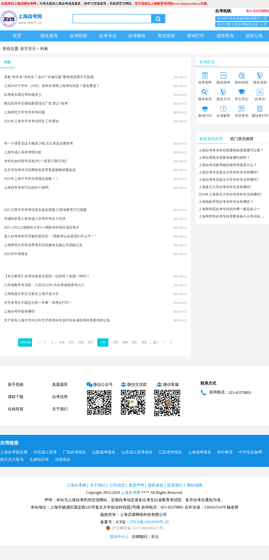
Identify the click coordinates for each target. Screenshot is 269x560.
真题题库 (60, 384)
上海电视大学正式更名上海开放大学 (31, 294)
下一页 (167, 342)
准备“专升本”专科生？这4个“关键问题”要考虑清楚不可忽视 (49, 77)
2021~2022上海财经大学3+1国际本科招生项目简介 (41, 227)
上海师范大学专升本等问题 (24, 112)
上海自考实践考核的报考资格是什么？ (228, 165)
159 (115, 342)
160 (124, 342)
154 (61, 342)
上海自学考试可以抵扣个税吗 (26, 187)
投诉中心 (118, 537)
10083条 (25, 342)
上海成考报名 (199, 452)
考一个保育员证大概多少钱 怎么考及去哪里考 (38, 143)
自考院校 (78, 35)
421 (155, 342)
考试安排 (166, 35)
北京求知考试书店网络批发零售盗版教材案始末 (40, 170)
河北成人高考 (45, 452)
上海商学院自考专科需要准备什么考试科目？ (233, 216)
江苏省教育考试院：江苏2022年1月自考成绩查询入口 (44, 285)
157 (90, 342)
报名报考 (49, 35)
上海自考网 (76, 485)
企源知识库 (39, 459)
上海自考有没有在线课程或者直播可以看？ (231, 150)
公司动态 (117, 485)
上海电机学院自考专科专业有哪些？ (226, 202)
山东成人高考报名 (137, 452)
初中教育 (225, 452)
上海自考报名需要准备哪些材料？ (224, 157)
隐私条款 (156, 485)
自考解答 (137, 35)
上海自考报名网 (13, 452)
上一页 (41, 342)
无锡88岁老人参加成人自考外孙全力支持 (35, 218)
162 (143, 342)
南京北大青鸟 (11, 459)
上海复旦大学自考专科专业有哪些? (225, 187)
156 (80, 342)
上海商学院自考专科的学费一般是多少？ (229, 209)
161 (134, 342)
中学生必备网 (250, 452)
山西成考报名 (103, 452)
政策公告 (254, 35)
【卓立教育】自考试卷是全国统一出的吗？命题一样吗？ (47, 276)
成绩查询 (225, 35)
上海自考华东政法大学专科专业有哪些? (228, 180)
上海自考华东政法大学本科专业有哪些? (228, 172)
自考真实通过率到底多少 (23, 95)
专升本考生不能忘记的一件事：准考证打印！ (38, 302)
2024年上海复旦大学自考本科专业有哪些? (230, 194)
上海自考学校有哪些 (19, 311)
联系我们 (175, 485)
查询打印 (195, 35)
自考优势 (60, 397)
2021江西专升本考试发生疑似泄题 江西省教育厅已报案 (45, 210)
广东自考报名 (74, 452)
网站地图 (194, 485)
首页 (17, 35)
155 (71, 342)
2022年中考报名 (16, 254)
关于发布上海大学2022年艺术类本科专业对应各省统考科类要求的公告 (57, 320)
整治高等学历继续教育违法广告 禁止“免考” (36, 103)
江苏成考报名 (170, 452)
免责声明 (136, 485)
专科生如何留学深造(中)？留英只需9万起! (35, 161)
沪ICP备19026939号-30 (149, 522)
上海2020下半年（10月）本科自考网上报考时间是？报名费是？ (52, 86)
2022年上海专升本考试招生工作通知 (31, 121)
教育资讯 (28, 49)
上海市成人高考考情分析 (23, 152)
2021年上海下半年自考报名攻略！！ (31, 179)
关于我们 (60, 409)
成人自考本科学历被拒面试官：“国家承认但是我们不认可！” (50, 236)
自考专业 (108, 35)
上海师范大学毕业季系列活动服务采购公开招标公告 (43, 245)
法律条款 (62, 459)
